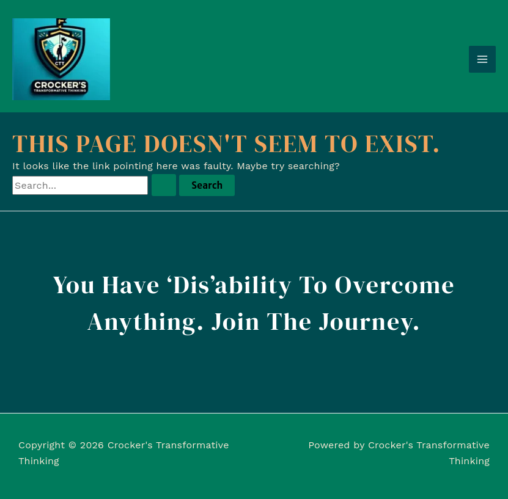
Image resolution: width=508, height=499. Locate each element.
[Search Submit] (164, 185)
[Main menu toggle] (482, 59)
